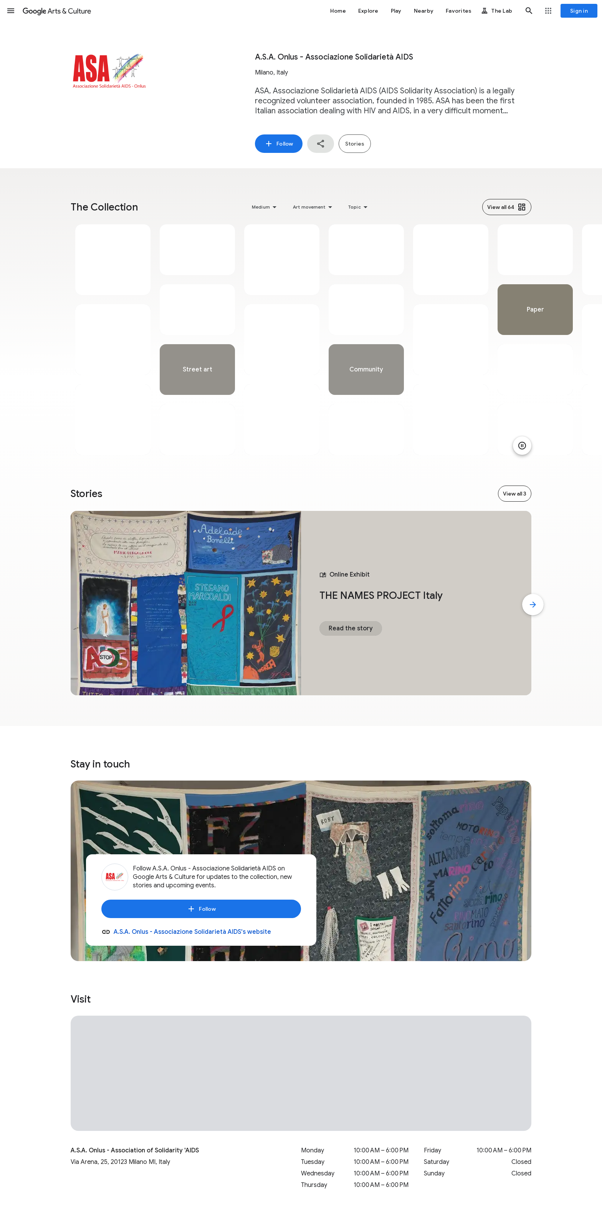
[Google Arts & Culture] (57, 11)
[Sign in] (579, 11)
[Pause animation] (522, 445)
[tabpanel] (113, 339)
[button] (11, 11)
